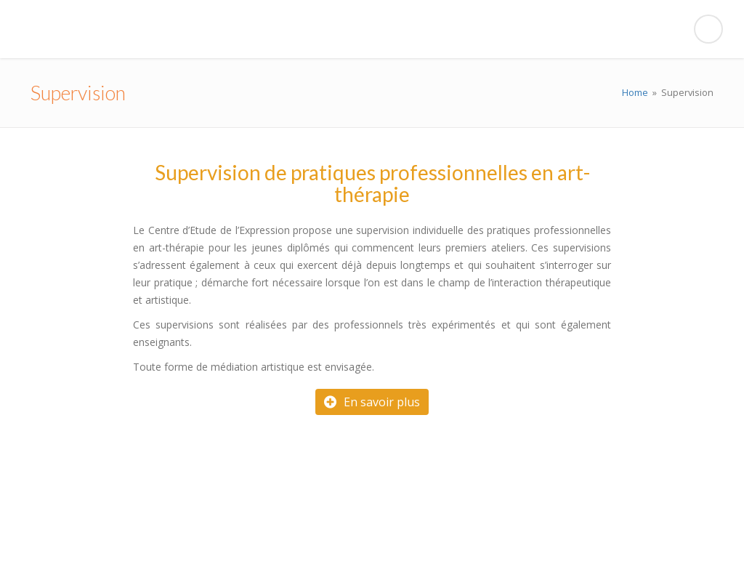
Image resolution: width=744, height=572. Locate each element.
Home (635, 92)
